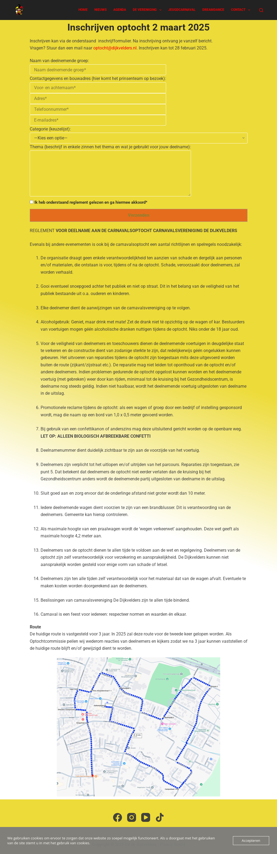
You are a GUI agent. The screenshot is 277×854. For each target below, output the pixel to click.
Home (83, 10)
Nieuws (100, 10)
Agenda (119, 10)
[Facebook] (117, 817)
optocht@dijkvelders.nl (115, 48)
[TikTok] (159, 817)
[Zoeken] (261, 10)
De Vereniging (148, 10)
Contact (241, 10)
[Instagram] (131, 817)
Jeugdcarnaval (182, 10)
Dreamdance (213, 10)
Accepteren (251, 840)
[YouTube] (145, 817)
